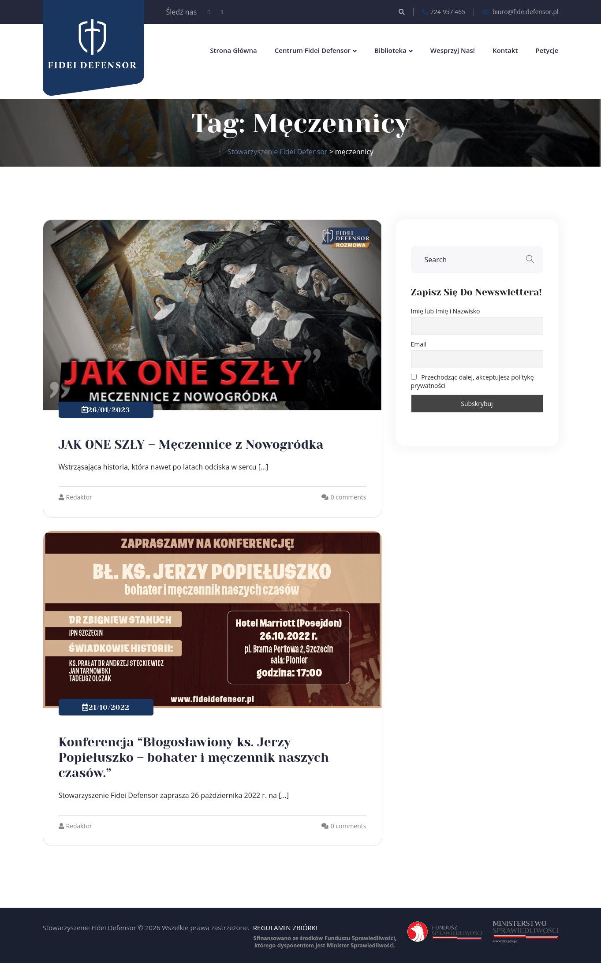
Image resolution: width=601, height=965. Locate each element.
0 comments (348, 497)
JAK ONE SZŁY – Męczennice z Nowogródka (191, 444)
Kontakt (505, 50)
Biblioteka (390, 50)
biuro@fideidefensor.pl (520, 12)
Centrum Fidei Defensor (313, 50)
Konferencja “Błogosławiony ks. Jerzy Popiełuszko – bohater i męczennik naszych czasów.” (194, 757)
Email (419, 344)
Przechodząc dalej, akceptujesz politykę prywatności (472, 381)
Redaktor (75, 497)
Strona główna (233, 50)
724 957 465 (443, 12)
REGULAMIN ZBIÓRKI (285, 927)
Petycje (546, 50)
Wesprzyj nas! (452, 50)
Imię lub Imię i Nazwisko (445, 311)
